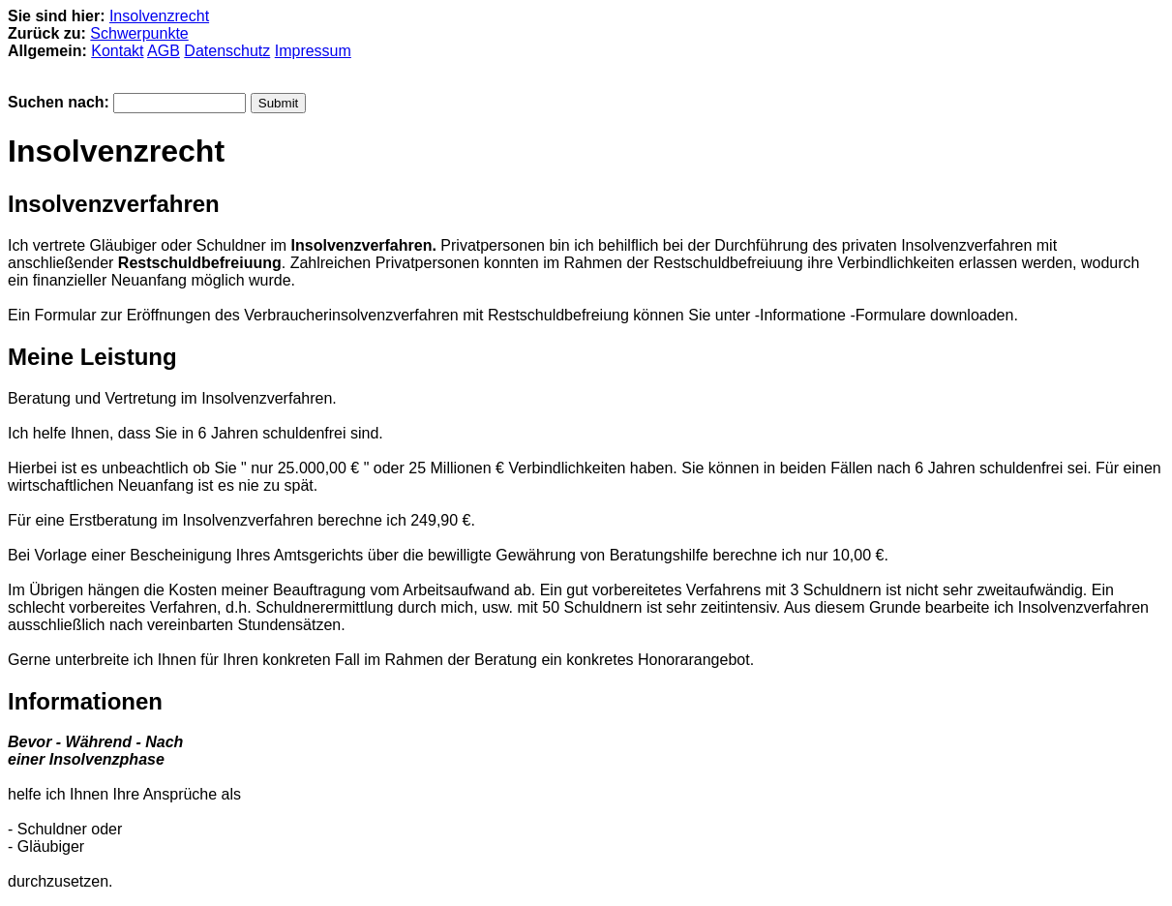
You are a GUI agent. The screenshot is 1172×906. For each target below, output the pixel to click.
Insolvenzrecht (159, 16)
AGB (163, 51)
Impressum (313, 51)
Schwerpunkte (139, 33)
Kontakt (117, 51)
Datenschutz (227, 51)
